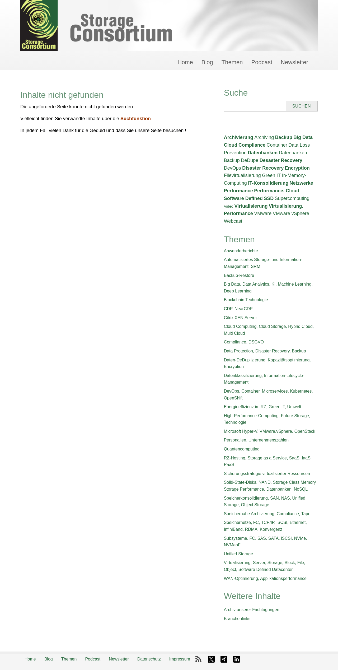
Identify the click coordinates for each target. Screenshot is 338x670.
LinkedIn (236, 659)
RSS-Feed (198, 659)
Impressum (179, 659)
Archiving (264, 137)
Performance (238, 190)
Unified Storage (238, 554)
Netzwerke (301, 183)
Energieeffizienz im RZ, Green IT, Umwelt (262, 406)
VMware (262, 213)
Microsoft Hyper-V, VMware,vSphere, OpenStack (269, 431)
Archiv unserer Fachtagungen (251, 609)
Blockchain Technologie (246, 299)
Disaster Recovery (263, 168)
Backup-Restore (239, 275)
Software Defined (243, 198)
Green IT (271, 175)
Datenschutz (149, 659)
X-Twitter (211, 659)
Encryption (297, 168)
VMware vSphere (291, 213)
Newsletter (294, 62)
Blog (207, 62)
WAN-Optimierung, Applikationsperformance (265, 578)
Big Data (303, 137)
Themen (232, 62)
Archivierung (238, 137)
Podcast (262, 62)
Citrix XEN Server (240, 317)
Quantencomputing (242, 449)
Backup (283, 137)
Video (228, 206)
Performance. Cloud (276, 190)
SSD (269, 198)
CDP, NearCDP (238, 308)
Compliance (251, 145)
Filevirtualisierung (242, 175)
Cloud (230, 145)
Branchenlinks (237, 618)
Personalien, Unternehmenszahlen (256, 440)
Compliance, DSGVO (244, 342)
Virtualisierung (251, 206)
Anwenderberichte (241, 251)
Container (277, 145)
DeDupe (249, 160)
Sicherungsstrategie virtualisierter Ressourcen (267, 473)
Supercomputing (292, 198)
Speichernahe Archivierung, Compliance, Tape (267, 513)
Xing (224, 659)
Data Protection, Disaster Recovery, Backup (265, 351)
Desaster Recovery (281, 160)
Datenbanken (263, 152)
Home (185, 62)
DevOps (232, 168)
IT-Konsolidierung (268, 183)
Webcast (233, 221)
